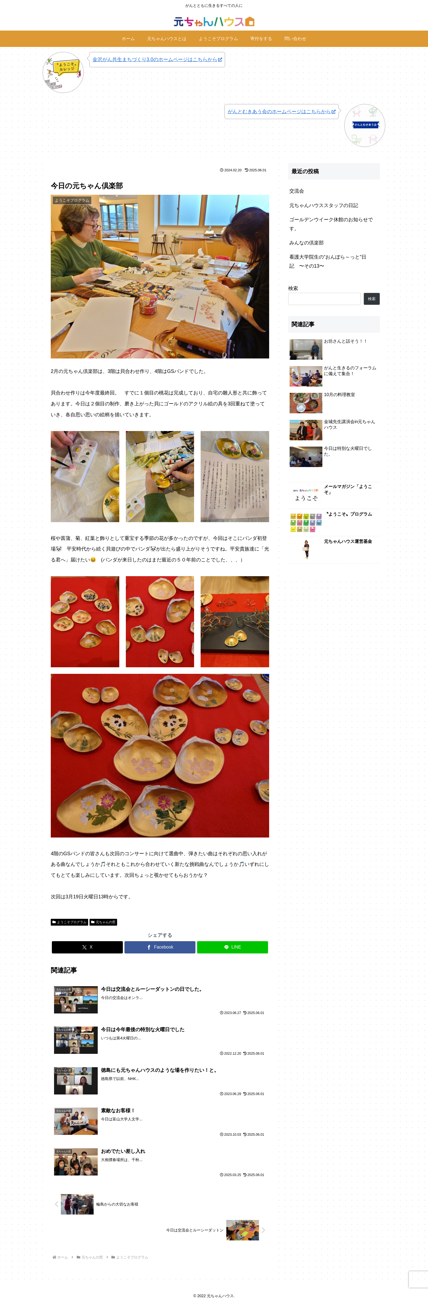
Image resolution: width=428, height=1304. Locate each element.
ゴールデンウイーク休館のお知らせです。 (331, 224)
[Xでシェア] (87, 947)
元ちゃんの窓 (103, 922)
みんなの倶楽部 (306, 243)
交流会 (296, 191)
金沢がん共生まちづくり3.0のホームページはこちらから (157, 59)
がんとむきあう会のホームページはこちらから (281, 111)
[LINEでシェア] (232, 947)
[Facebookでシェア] (159, 947)
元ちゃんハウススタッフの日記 (323, 205)
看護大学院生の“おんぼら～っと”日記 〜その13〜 (327, 261)
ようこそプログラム (69, 922)
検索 (293, 288)
